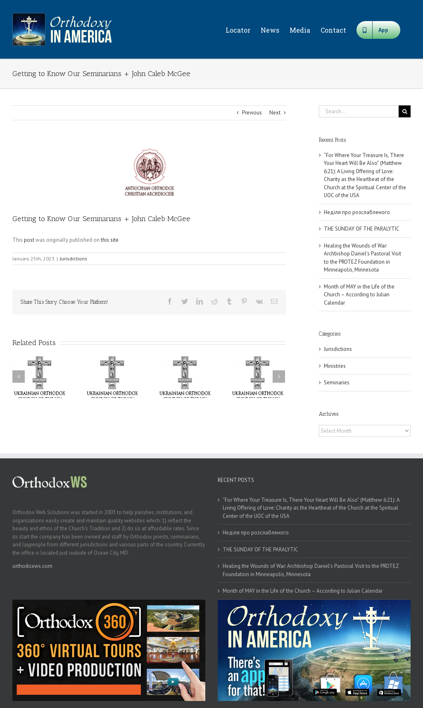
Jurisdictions (73, 258)
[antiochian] (149, 173)
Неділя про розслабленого (357, 212)
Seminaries (336, 382)
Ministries (335, 365)
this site (110, 239)
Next (274, 112)
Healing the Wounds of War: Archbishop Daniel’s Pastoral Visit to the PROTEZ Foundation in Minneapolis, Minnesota (311, 570)
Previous (252, 112)
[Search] (405, 111)
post (29, 239)
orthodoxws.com (32, 566)
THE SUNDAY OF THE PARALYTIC (361, 228)
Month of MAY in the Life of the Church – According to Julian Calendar (359, 294)
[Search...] (359, 111)
